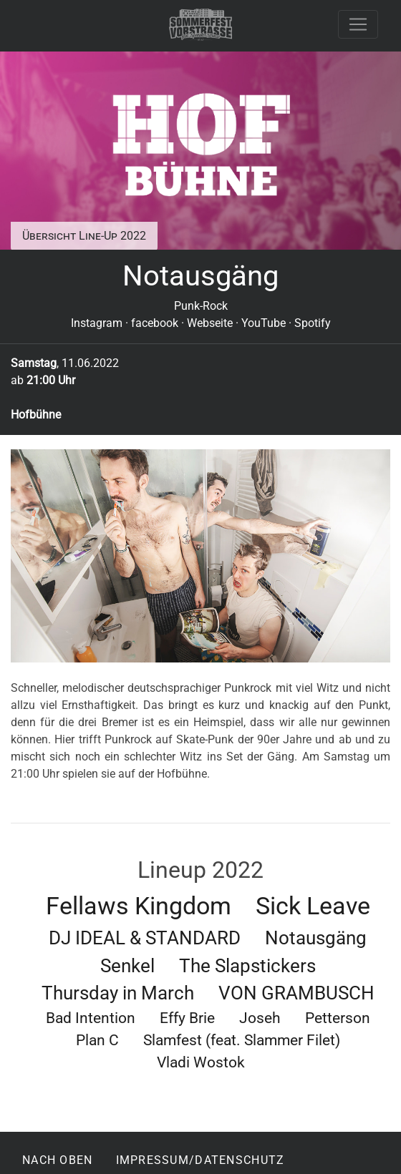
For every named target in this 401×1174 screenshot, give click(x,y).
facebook (154, 323)
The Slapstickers (247, 966)
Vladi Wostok (201, 1062)
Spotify (312, 323)
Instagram (96, 323)
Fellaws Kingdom (138, 906)
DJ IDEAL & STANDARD (145, 938)
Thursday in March (118, 993)
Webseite (210, 323)
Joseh (260, 1018)
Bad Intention (90, 1018)
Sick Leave (313, 906)
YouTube (263, 323)
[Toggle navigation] (358, 24)
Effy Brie (187, 1018)
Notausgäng (316, 938)
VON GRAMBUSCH (296, 993)
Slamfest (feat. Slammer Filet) (241, 1040)
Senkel (127, 966)
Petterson (337, 1018)
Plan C (97, 1040)
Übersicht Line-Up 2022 (84, 236)
